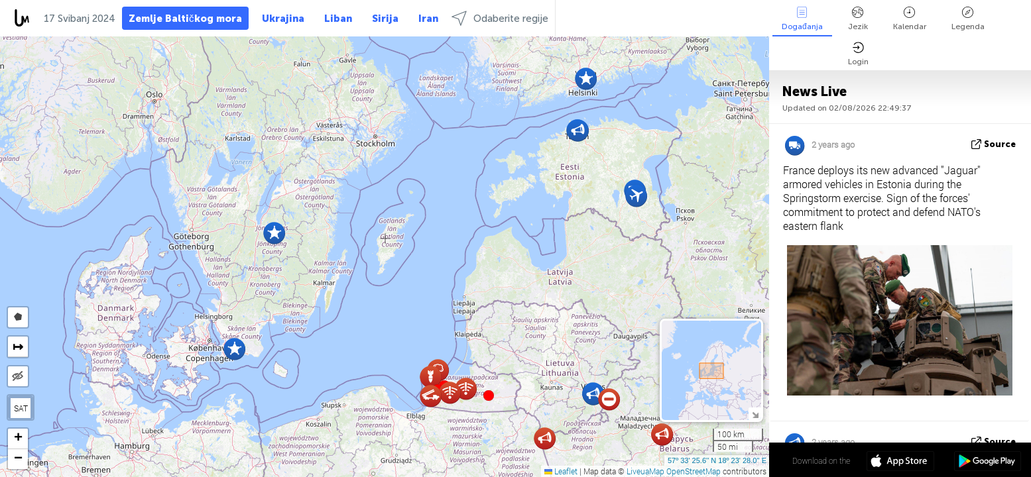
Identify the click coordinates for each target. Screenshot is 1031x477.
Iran (428, 19)
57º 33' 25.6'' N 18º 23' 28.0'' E (717, 460)
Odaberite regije (500, 18)
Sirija (385, 19)
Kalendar (909, 19)
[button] (488, 395)
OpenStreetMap (693, 471)
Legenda (968, 19)
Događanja (802, 19)
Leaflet (560, 471)
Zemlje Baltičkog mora (185, 19)
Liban (338, 19)
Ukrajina (283, 19)
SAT (21, 408)
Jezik (858, 19)
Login (858, 54)
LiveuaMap (645, 471)
